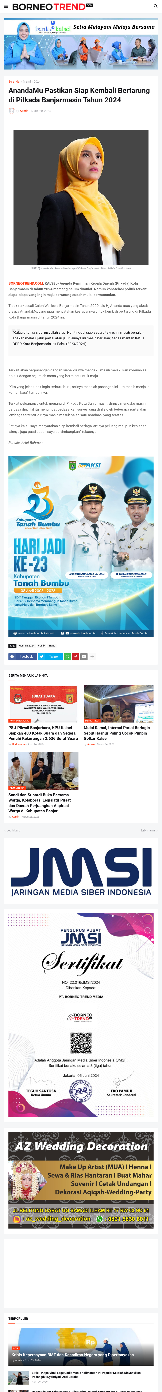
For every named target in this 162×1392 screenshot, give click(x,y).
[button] (6, 6)
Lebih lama (148, 830)
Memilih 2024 (31, 81)
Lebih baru (13, 830)
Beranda (14, 81)
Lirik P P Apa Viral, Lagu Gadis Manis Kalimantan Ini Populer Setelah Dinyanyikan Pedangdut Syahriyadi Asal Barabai (86, 1375)
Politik (41, 645)
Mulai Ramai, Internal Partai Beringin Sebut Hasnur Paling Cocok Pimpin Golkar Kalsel (117, 733)
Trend (52, 645)
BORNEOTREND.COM (25, 283)
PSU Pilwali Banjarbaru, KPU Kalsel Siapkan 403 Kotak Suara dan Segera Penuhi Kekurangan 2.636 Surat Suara (43, 733)
